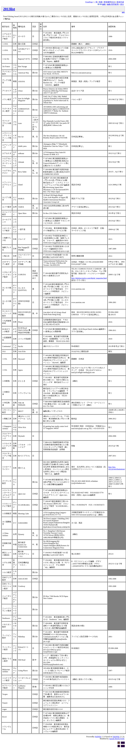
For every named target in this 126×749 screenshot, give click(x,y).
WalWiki (98, 737)
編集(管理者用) (113, 4)
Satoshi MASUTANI (116, 739)
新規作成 (120, 2)
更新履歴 (107, 2)
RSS (113, 2)
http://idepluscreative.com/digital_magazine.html (89, 278)
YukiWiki (115, 737)
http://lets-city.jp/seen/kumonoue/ (116, 468)
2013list (9, 9)
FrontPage (89, 2)
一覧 (96, 2)
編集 (104, 4)
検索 (100, 2)
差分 (122, 4)
